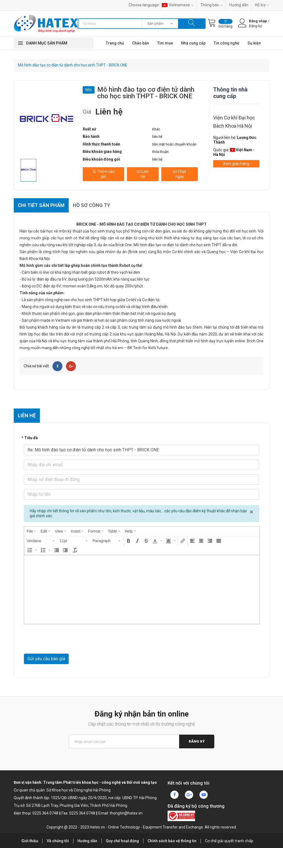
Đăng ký (197, 741)
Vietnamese (178, 5)
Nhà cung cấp (193, 43)
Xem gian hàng (236, 163)
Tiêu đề (31, 438)
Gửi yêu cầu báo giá (46, 658)
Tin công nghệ (226, 43)
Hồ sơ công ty (91, 205)
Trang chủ (115, 43)
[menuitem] (31, 531)
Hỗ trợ (262, 5)
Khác (156, 129)
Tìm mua (165, 43)
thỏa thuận (160, 152)
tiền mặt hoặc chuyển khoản (174, 144)
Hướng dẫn (238, 5)
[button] (41, 541)
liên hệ (157, 137)
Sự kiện (254, 43)
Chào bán (140, 43)
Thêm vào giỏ (103, 174)
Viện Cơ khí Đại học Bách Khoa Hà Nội (234, 122)
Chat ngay (179, 174)
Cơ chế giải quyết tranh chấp (229, 841)
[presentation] (31, 531)
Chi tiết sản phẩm (41, 205)
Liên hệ (143, 174)
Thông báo (211, 5)
